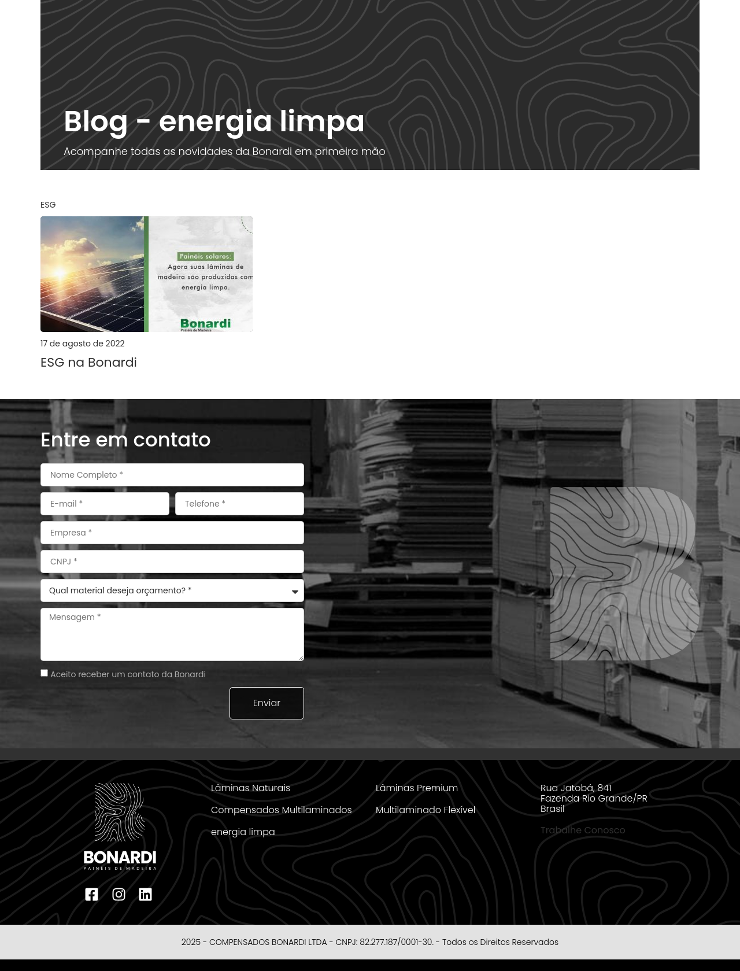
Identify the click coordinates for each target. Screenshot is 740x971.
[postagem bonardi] (146, 274)
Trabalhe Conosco (583, 830)
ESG (48, 205)
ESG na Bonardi (88, 362)
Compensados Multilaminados (281, 810)
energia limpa (243, 832)
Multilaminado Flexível (425, 810)
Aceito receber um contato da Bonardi (128, 674)
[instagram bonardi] (119, 894)
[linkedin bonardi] (146, 894)
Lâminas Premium (417, 788)
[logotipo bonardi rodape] (120, 826)
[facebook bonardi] (93, 894)
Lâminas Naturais (250, 788)
